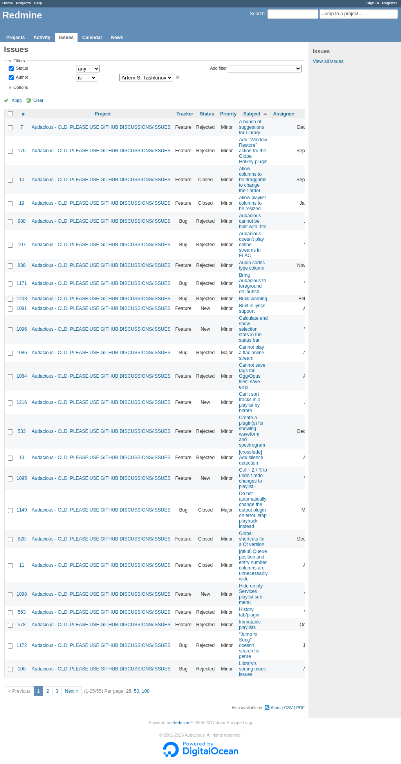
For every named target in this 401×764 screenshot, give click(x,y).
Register (389, 3)
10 (21, 179)
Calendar (92, 37)
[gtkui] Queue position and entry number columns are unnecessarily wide (253, 565)
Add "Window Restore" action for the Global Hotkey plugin (253, 150)
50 (136, 691)
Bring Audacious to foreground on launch (252, 283)
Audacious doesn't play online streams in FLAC (251, 244)
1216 (21, 402)
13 (21, 457)
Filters (19, 60)
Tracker (185, 114)
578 (21, 624)
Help (38, 3)
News (117, 37)
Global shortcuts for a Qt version (252, 539)
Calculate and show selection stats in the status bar (253, 329)
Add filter (218, 68)
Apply (17, 100)
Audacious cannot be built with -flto (252, 221)
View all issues (328, 61)
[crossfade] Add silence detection (251, 457)
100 (21, 669)
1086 (21, 352)
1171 (21, 283)
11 (21, 565)
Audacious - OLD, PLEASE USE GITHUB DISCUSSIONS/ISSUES (101, 127)
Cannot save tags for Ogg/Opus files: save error (252, 376)
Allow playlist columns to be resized (252, 203)
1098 (21, 594)
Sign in (373, 3)
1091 (21, 308)
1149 (21, 510)
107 (21, 244)
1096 (21, 329)
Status (21, 68)
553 (21, 612)
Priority (228, 114)
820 (21, 539)
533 (21, 431)
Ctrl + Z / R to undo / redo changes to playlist (253, 478)
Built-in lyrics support (252, 308)
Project (103, 114)
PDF (300, 707)
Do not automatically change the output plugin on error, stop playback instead (253, 510)
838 (21, 265)
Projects (23, 3)
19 (21, 203)
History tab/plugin (249, 612)
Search (257, 13)
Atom (275, 707)
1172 (21, 645)
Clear (38, 100)
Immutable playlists (250, 624)
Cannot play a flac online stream (251, 352)
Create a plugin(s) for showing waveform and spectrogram (252, 431)
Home (7, 3)
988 (21, 221)
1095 (21, 478)
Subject (251, 114)
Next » (72, 691)
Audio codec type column (252, 265)
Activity (41, 37)
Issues (66, 37)
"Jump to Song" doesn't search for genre (249, 645)
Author (21, 77)
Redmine (180, 722)
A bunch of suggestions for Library (251, 127)
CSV (288, 707)
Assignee (283, 114)
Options (20, 87)
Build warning (253, 298)
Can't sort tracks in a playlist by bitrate (249, 402)
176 (21, 150)
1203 (21, 298)
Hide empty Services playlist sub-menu (251, 594)
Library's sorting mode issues (252, 669)
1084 (21, 376)
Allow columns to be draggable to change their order (252, 179)
